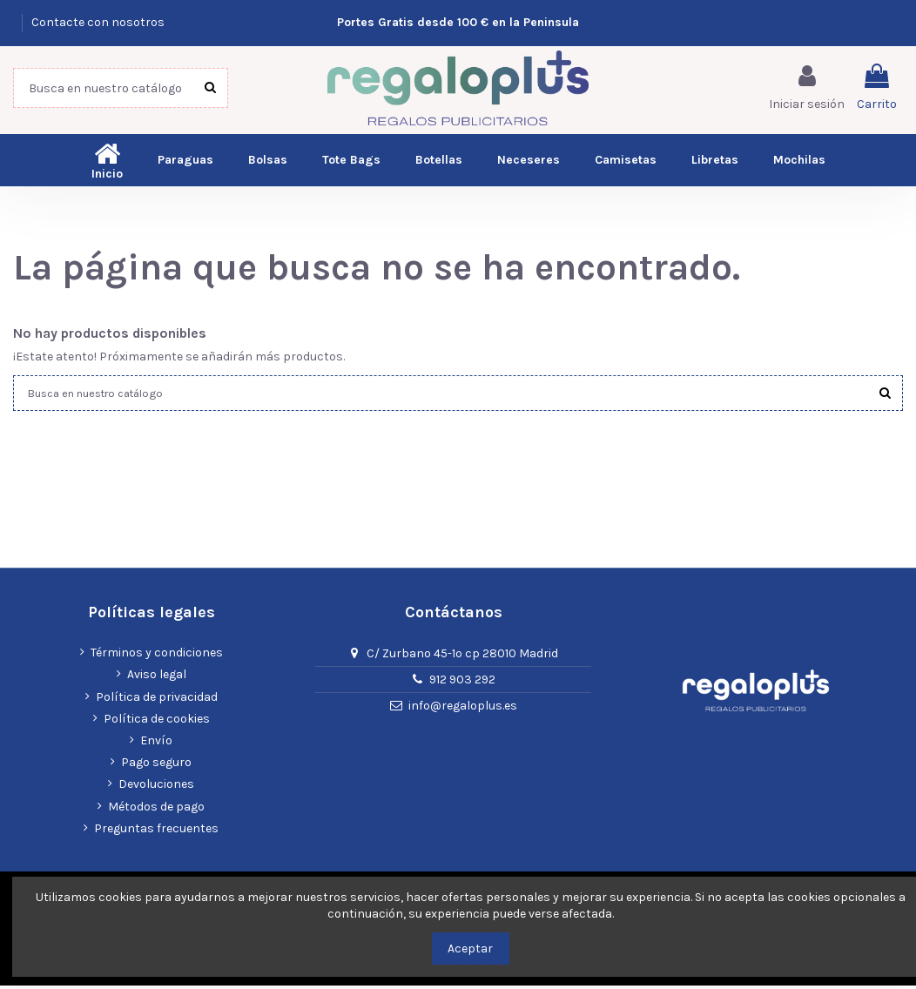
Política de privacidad (157, 700)
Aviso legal (156, 677)
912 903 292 (462, 683)
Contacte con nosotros (98, 22)
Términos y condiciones (157, 656)
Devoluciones (156, 787)
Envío (156, 744)
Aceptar (470, 948)
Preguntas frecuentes (156, 831)
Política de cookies (157, 722)
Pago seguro (156, 765)
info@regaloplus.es (462, 709)
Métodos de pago (156, 809)
